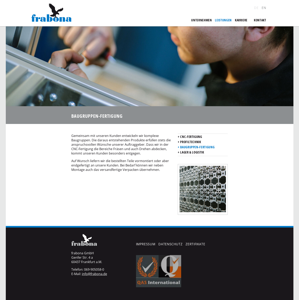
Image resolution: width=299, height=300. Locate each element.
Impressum (145, 244)
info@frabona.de (94, 274)
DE (256, 8)
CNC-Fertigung (191, 137)
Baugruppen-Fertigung (197, 147)
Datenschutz (170, 244)
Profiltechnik (190, 142)
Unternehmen (201, 20)
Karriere (241, 20)
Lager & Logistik (192, 152)
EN (264, 8)
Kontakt (260, 20)
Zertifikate (195, 244)
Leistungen (223, 20)
